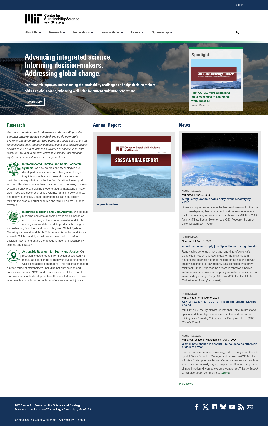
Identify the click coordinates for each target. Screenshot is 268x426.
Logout (81, 419)
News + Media (110, 32)
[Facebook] (196, 409)
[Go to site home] (52, 19)
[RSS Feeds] (241, 409)
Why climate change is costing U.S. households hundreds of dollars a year (219, 345)
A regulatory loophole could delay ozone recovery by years (216, 201)
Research (55, 32)
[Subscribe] (250, 409)
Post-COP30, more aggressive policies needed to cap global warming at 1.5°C (211, 96)
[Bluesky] (223, 409)
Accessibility (66, 419)
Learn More (35, 101)
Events (135, 32)
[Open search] (237, 32)
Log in (239, 4)
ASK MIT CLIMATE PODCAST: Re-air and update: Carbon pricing (219, 303)
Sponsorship (160, 32)
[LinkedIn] (214, 409)
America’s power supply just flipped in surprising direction (220, 246)
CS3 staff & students (43, 419)
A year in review (107, 204)
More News (186, 383)
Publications (81, 32)
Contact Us (22, 419)
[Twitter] (205, 409)
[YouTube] (232, 409)
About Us (31, 32)
